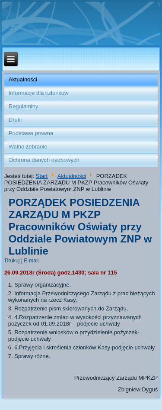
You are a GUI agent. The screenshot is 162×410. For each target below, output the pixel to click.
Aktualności (23, 79)
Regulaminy (23, 106)
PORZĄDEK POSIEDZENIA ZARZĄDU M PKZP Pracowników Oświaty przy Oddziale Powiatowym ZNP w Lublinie (80, 227)
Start (42, 176)
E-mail (31, 261)
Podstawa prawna (31, 133)
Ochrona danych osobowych (44, 160)
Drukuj (13, 261)
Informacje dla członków (39, 93)
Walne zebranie (28, 146)
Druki (15, 119)
